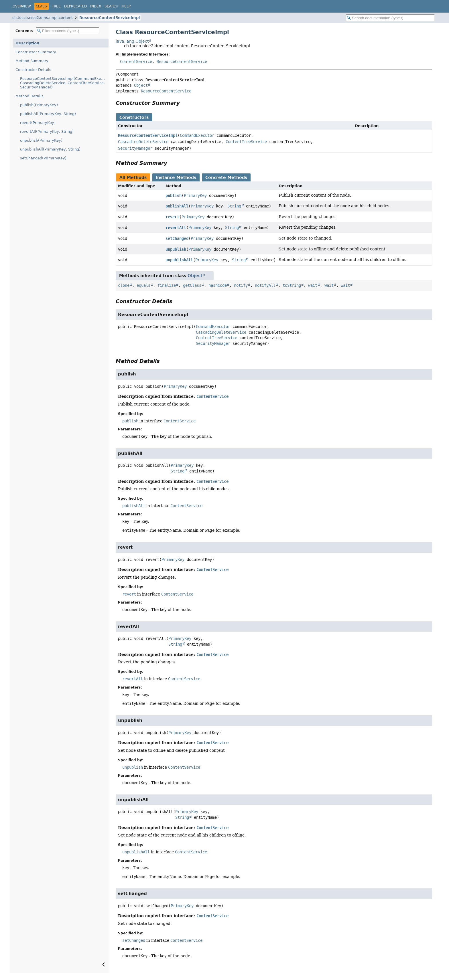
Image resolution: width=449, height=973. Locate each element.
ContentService (136, 61)
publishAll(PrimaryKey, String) (48, 114)
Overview (22, 6)
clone (123, 285)
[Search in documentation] (390, 17)
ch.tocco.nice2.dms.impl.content (42, 17)
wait (312, 285)
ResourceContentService (182, 61)
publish (174, 195)
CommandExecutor (197, 135)
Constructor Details (33, 70)
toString (292, 285)
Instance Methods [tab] (176, 177)
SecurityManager (135, 148)
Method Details (29, 96)
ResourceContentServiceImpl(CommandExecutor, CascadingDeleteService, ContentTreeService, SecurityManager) (64, 82)
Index (95, 6)
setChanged (177, 238)
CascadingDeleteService (143, 141)
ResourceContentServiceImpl (109, 17)
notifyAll (265, 285)
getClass (192, 285)
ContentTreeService (246, 141)
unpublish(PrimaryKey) (41, 140)
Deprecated (75, 6)
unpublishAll (179, 260)
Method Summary (31, 61)
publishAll (177, 206)
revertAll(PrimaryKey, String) (47, 131)
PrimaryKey (195, 195)
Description (27, 43)
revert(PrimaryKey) (38, 122)
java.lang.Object (132, 41)
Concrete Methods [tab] (226, 177)
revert (172, 217)
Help (126, 6)
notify (241, 285)
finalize (166, 285)
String (234, 206)
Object (141, 85)
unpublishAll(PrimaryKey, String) (50, 149)
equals (143, 285)
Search (111, 6)
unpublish (176, 249)
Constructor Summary (35, 52)
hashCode (217, 285)
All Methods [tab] (133, 177)
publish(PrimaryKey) (39, 105)
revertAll (176, 227)
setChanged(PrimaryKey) (43, 158)
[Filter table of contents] (67, 30)
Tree (56, 6)
